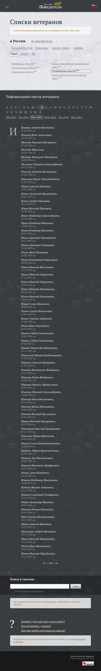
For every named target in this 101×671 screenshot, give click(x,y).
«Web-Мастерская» (78, 658)
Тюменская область (22, 71)
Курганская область (22, 63)
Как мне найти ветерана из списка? (43, 630)
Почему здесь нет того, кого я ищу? (43, 621)
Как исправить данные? (36, 626)
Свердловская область (24, 67)
